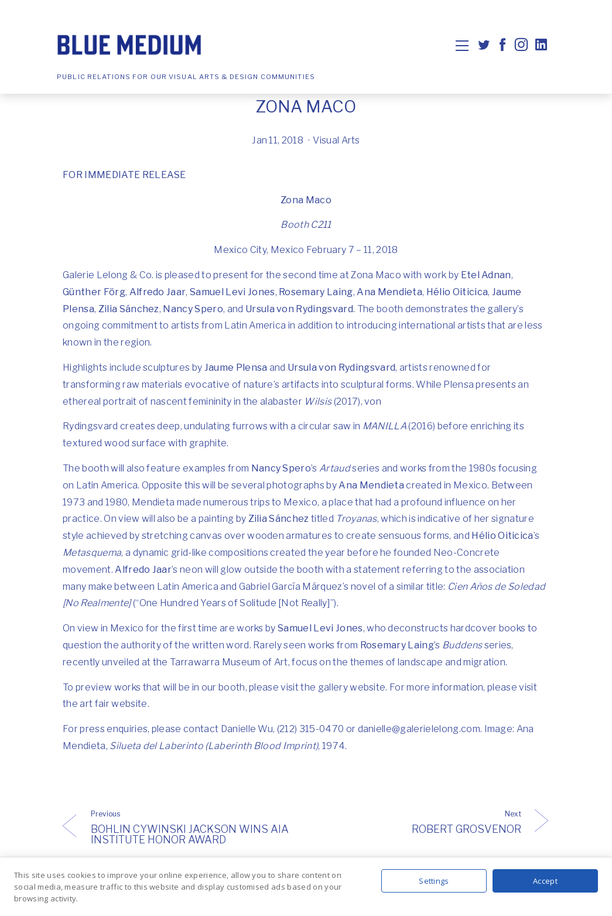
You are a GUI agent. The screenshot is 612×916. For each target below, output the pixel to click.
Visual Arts (336, 140)
